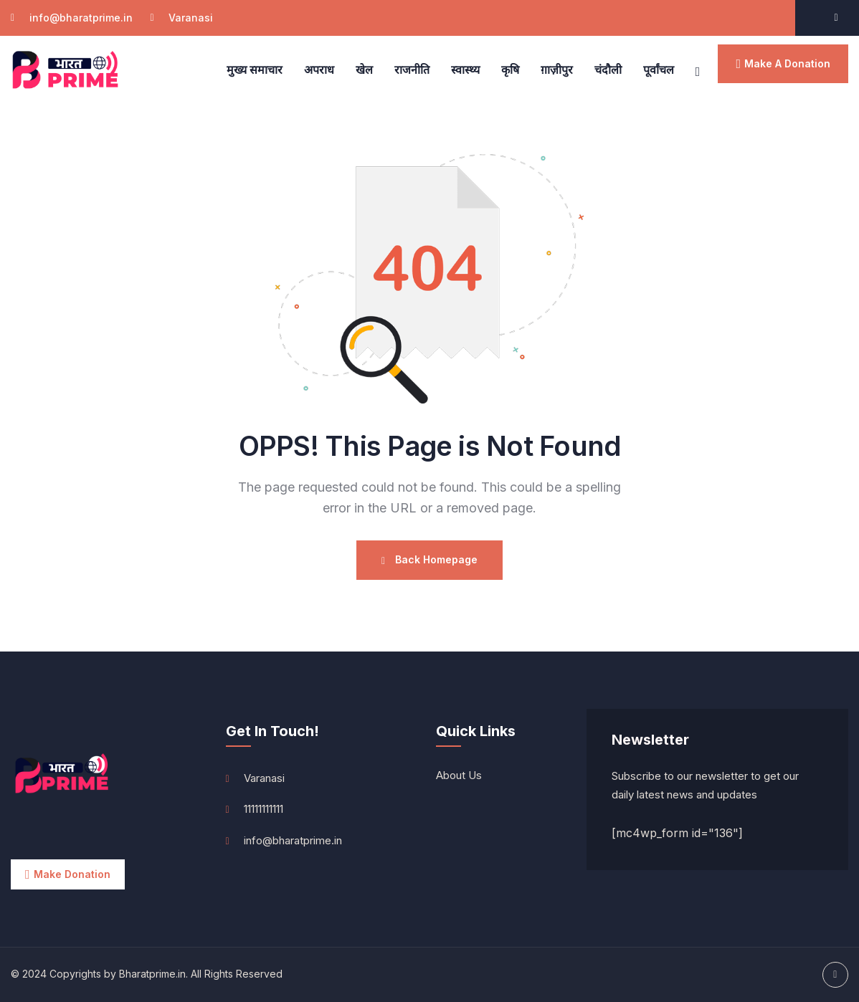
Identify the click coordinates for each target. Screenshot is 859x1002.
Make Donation (72, 874)
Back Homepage (429, 559)
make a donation (787, 63)
